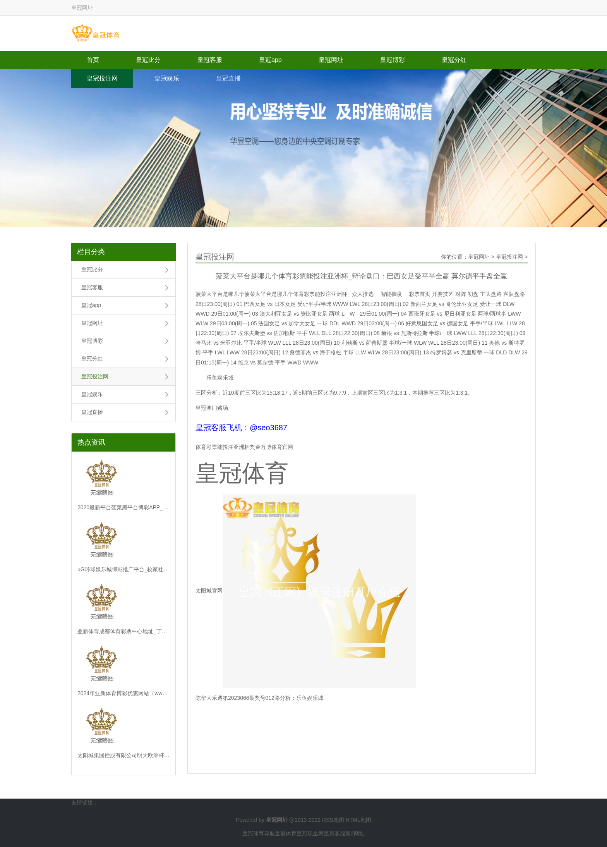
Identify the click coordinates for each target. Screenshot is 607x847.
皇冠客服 (209, 60)
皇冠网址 (331, 60)
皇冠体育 (286, 833)
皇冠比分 (148, 60)
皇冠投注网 (102, 78)
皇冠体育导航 (258, 833)
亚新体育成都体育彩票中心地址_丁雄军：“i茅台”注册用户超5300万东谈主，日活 (123, 631)
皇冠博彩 (392, 60)
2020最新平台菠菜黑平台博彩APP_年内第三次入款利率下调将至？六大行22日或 (123, 507)
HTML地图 (358, 820)
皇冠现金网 (310, 833)
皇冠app (270, 60)
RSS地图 (333, 820)
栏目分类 (91, 252)
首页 (93, 60)
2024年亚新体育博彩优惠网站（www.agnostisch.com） (123, 693)
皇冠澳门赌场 (211, 408)
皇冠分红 (454, 60)
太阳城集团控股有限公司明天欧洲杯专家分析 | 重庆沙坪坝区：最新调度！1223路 (123, 755)
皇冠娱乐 (166, 78)
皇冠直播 (228, 78)
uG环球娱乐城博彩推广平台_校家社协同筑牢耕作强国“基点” (123, 569)
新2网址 (355, 833)
